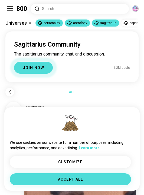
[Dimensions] (135, 8)
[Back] (9, 92)
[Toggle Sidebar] (10, 8)
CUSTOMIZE (70, 162)
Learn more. (90, 148)
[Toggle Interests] (18, 23)
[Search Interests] (80, 9)
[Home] (22, 8)
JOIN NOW (33, 68)
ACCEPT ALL (70, 179)
